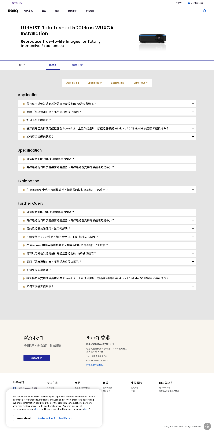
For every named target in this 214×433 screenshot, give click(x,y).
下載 (133, 391)
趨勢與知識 (107, 388)
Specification (95, 82)
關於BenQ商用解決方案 (169, 391)
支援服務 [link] (72, 10)
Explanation (117, 82)
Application (72, 82)
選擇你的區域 (164, 388)
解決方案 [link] (28, 10)
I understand (23, 418)
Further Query (140, 82)
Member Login (195, 3)
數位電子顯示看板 (82, 388)
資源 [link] (57, 10)
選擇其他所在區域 (95, 365)
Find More (65, 418)
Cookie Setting (47, 418)
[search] (204, 10)
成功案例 (106, 391)
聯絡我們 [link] (89, 10)
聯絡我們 (36, 357)
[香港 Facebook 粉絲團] (25, 388)
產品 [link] (44, 10)
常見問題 (135, 388)
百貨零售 (50, 388)
